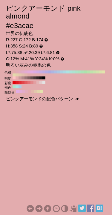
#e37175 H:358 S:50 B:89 (28, 82)
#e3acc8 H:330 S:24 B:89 (23, 71)
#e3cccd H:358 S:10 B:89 (40, 82)
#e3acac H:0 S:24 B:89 (28, 74)
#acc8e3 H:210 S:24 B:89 (58, 71)
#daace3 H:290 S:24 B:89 (34, 71)
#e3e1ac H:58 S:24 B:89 (41, 91)
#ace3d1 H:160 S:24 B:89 (73, 71)
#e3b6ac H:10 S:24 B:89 (25, 74)
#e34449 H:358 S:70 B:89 (23, 82)
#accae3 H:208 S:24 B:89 (20, 86)
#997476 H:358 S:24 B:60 (25, 77)
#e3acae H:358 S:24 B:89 (29, 91)
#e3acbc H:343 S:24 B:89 (26, 91)
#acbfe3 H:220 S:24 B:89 (55, 71)
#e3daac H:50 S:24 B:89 (14, 74)
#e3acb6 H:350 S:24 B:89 (17, 71)
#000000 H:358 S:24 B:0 (43, 77)
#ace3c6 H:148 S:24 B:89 (14, 86)
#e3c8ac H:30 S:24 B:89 (20, 74)
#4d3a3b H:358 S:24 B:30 (34, 77)
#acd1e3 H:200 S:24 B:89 (61, 71)
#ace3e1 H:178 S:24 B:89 (17, 86)
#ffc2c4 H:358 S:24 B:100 (14, 77)
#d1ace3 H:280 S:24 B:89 (37, 71)
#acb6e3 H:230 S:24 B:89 (52, 71)
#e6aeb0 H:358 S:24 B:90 (17, 77)
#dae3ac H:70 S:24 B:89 (100, 71)
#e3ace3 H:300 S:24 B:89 (31, 71)
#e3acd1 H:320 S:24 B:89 (25, 71)
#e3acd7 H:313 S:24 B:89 (20, 91)
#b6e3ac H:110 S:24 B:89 (88, 71)
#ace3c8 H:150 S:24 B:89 (76, 71)
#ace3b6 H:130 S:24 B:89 (82, 71)
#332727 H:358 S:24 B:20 (37, 77)
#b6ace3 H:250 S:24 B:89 (46, 71)
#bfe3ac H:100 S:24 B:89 (91, 71)
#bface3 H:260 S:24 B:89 (43, 71)
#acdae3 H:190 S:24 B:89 (64, 71)
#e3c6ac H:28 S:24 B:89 (35, 91)
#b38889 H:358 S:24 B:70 (23, 77)
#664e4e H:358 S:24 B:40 (31, 77)
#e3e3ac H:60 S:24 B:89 (103, 71)
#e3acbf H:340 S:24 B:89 (20, 71)
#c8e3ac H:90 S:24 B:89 (94, 71)
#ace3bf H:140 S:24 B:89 (79, 71)
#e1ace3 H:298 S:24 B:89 (17, 91)
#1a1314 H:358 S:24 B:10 (40, 77)
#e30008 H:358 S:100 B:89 (14, 82)
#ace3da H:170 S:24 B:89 (70, 71)
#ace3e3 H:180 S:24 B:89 (67, 71)
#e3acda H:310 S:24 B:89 (28, 71)
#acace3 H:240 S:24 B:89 (49, 71)
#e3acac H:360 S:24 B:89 (14, 71)
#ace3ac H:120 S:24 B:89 (85, 71)
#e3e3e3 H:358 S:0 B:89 (43, 82)
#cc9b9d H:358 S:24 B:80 (20, 77)
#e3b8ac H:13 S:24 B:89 (32, 91)
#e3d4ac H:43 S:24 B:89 (38, 91)
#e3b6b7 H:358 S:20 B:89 (37, 82)
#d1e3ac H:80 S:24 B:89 (97, 71)
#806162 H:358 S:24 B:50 (28, 77)
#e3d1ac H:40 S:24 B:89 (17, 74)
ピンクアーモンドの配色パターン (42, 98)
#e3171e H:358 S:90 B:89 (17, 82)
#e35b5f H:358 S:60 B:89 (25, 82)
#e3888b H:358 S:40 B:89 (31, 82)
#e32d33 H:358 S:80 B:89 (20, 82)
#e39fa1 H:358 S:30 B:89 (34, 82)
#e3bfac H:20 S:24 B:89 (23, 74)
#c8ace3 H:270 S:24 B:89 (40, 71)
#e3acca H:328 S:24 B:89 (23, 91)
